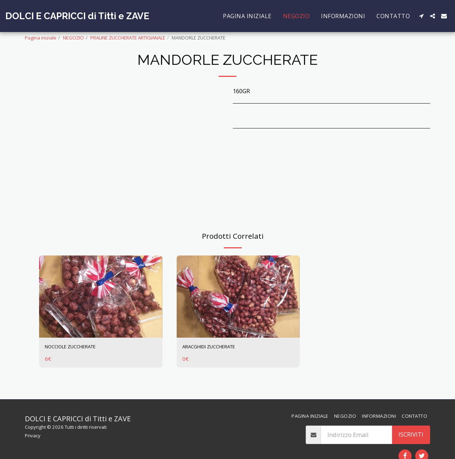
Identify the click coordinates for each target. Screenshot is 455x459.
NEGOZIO (73, 38)
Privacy (33, 435)
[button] (421, 16)
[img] (100, 296)
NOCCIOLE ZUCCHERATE (78, 347)
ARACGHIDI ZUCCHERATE (217, 347)
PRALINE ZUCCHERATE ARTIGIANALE (127, 38)
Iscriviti (410, 434)
